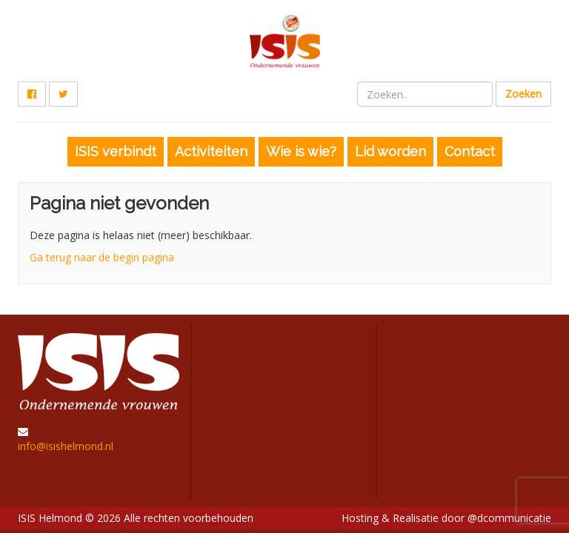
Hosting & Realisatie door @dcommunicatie (446, 518)
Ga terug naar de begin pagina (102, 257)
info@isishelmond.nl (65, 446)
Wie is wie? (301, 151)
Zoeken (523, 94)
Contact (470, 151)
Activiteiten (211, 151)
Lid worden (390, 151)
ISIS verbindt (115, 151)
